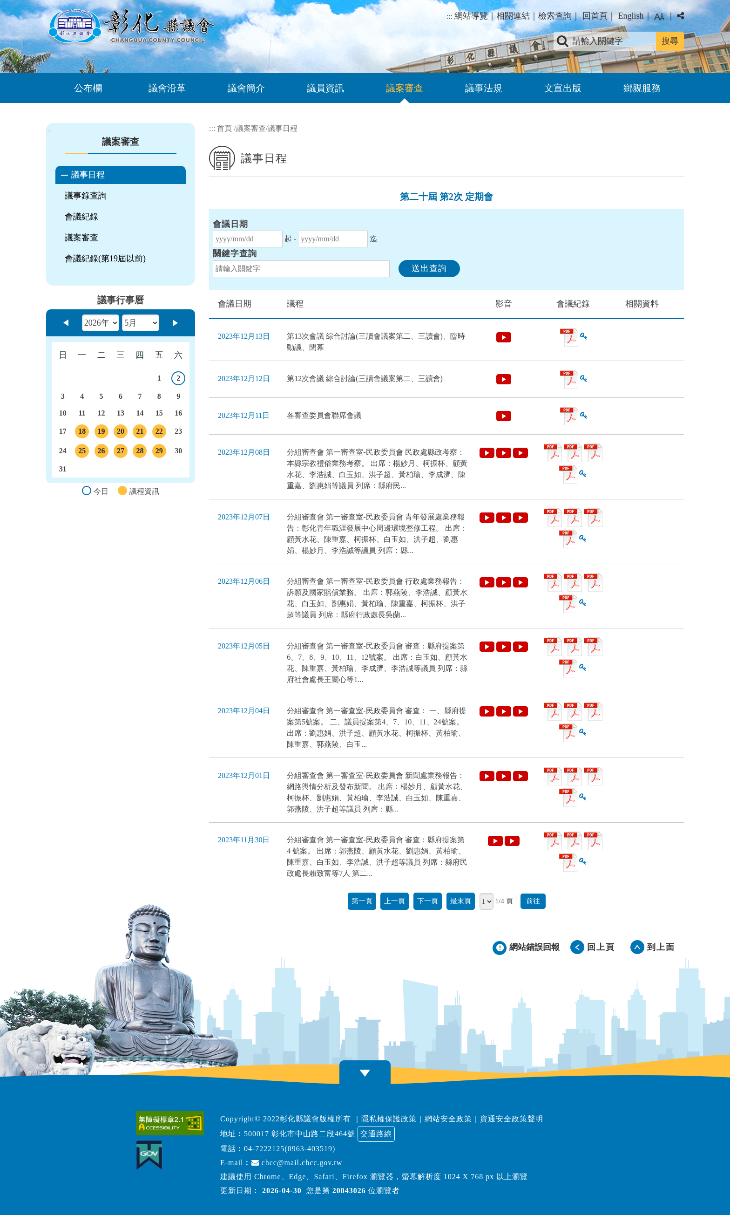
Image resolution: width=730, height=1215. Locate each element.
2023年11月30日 (244, 840)
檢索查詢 (555, 15)
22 (159, 432)
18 (82, 432)
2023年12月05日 (244, 646)
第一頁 (361, 901)
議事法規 (483, 88)
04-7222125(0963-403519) (289, 1149)
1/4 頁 (504, 901)
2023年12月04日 (244, 711)
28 (140, 452)
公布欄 (88, 88)
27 (121, 452)
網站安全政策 (448, 1119)
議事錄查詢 (86, 195)
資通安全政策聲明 (511, 1119)
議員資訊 (325, 88)
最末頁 (460, 901)
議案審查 (404, 88)
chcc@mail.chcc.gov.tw (297, 1163)
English (630, 15)
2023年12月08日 (244, 452)
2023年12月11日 (244, 415)
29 (159, 452)
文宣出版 (562, 88)
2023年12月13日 (244, 336)
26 (101, 452)
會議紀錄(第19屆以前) (105, 258)
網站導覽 (471, 15)
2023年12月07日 (244, 517)
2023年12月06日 (244, 581)
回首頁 (595, 15)
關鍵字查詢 (235, 253)
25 (82, 452)
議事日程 (88, 174)
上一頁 (394, 901)
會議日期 (230, 224)
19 (101, 432)
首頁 (224, 128)
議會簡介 (246, 88)
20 (121, 432)
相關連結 (513, 15)
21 (140, 432)
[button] (365, 1073)
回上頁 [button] (601, 947)
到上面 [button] (661, 947)
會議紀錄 (81, 216)
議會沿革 (167, 88)
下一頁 (427, 901)
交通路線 (376, 1134)
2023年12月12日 (244, 378)
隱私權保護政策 (389, 1119)
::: (449, 16)
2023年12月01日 (244, 775)
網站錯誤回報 (534, 947)
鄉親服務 (642, 88)
